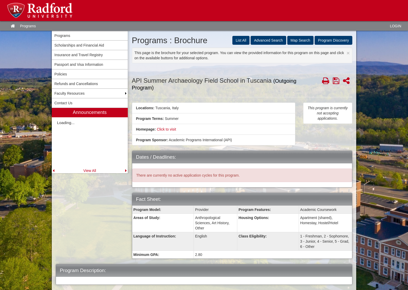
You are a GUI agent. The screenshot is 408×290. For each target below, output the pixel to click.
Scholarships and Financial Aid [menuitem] (79, 45)
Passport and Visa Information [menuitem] (78, 64)
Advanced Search (268, 40)
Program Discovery (333, 40)
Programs (28, 26)
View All (89, 171)
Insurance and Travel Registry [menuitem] (78, 55)
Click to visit (166, 129)
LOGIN (395, 26)
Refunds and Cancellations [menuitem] (76, 84)
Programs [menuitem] (62, 36)
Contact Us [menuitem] (63, 103)
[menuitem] (90, 140)
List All (241, 40)
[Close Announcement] (348, 53)
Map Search (300, 40)
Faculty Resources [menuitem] (69, 93)
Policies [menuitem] (60, 74)
